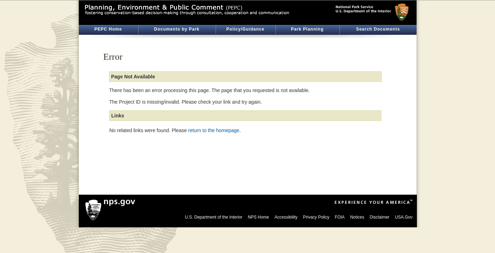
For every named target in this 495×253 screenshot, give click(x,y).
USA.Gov (403, 217)
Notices (357, 217)
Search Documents (378, 29)
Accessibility (285, 217)
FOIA (340, 217)
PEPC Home (108, 29)
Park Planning (307, 29)
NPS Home (258, 217)
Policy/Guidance (245, 29)
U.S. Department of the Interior (213, 217)
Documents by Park (176, 29)
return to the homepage (214, 130)
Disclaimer (379, 217)
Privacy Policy (316, 217)
